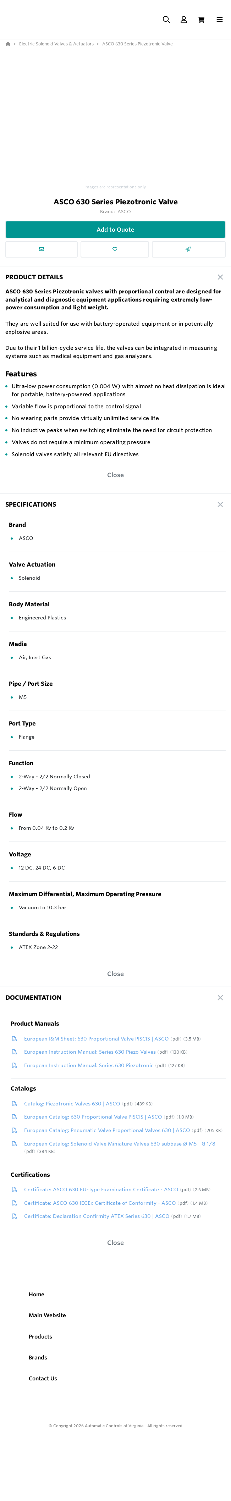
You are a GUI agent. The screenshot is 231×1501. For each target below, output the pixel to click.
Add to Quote (115, 229)
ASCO (124, 211)
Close (115, 475)
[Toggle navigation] (220, 19)
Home (36, 1294)
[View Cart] (201, 19)
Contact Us (43, 1378)
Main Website (47, 1315)
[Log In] (183, 19)
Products (40, 1336)
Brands (38, 1357)
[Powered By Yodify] (115, 1447)
